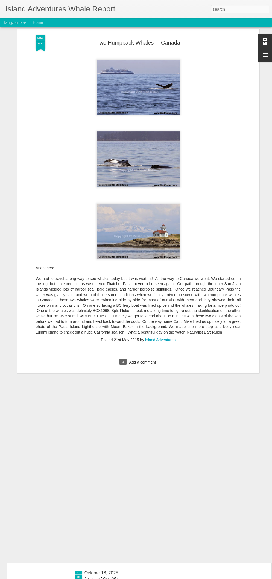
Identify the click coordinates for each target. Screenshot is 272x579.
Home (38, 22)
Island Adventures (160, 264)
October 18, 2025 (101, 573)
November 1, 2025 (102, 448)
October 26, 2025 (101, 510)
